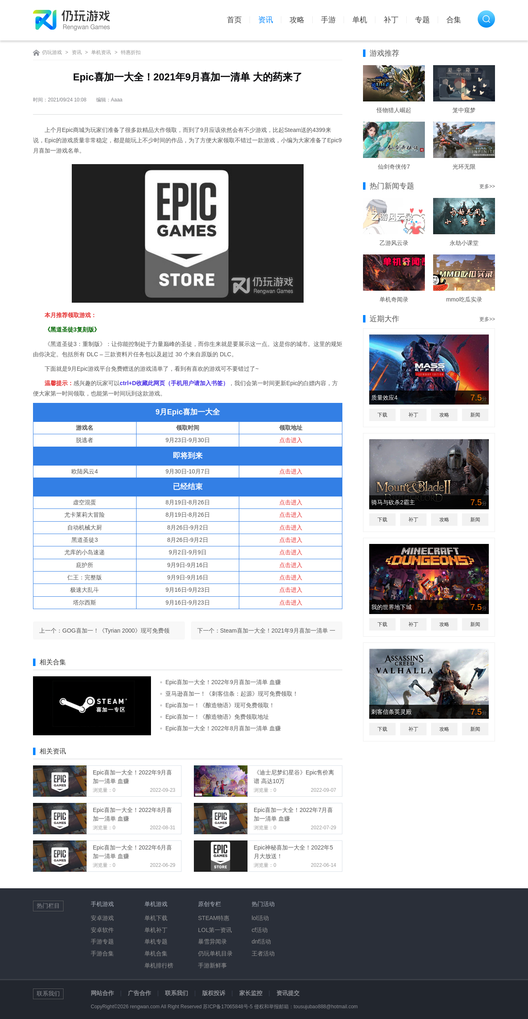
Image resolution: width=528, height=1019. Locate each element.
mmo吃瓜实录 (464, 299)
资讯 (265, 20)
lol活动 (260, 918)
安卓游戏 (102, 918)
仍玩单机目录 (215, 953)
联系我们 (176, 993)
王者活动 (263, 953)
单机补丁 (155, 930)
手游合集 (102, 953)
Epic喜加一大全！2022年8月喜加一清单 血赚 (223, 728)
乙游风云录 (394, 243)
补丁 (391, 20)
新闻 (475, 415)
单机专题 (155, 941)
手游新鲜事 (212, 965)
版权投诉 (213, 993)
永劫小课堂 (464, 243)
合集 (453, 20)
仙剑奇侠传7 (394, 166)
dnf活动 (261, 941)
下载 (382, 415)
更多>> (487, 186)
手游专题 (102, 941)
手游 (328, 20)
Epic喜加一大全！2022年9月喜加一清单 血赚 (223, 682)
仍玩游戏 (52, 52)
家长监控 (250, 993)
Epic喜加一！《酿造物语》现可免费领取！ (220, 705)
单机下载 (155, 918)
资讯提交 (287, 993)
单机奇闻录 (394, 299)
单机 (359, 20)
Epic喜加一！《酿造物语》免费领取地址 (217, 716)
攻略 (297, 20)
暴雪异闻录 (212, 941)
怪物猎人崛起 (394, 110)
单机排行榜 (158, 965)
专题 (422, 20)
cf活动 (260, 930)
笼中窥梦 (464, 110)
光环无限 (464, 166)
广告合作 (139, 993)
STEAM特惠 (213, 918)
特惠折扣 (131, 52)
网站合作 (102, 993)
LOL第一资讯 (215, 930)
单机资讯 (101, 52)
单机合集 (155, 953)
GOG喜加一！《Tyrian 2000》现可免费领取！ (116, 633)
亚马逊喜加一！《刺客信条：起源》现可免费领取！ (231, 693)
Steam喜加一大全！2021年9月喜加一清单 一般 (277, 633)
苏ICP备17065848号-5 (227, 1007)
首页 (234, 20)
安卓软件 (102, 930)
